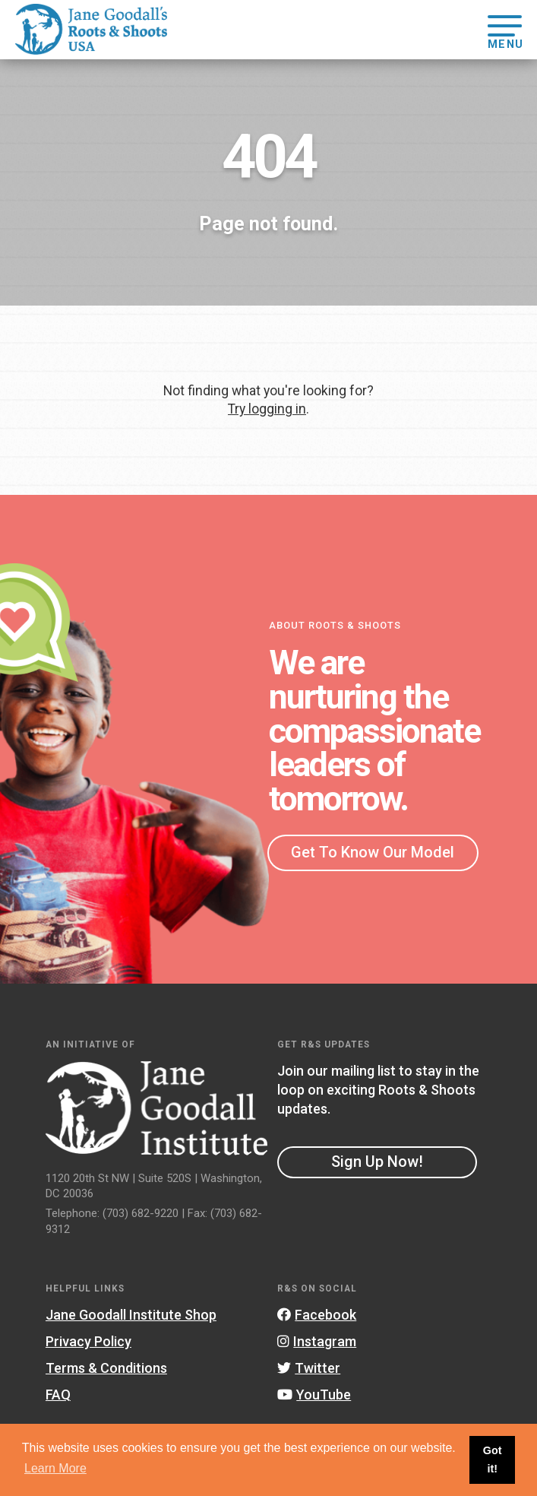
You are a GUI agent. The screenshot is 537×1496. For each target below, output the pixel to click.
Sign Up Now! (377, 1161)
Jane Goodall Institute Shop (131, 1315)
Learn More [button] (55, 1468)
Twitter (308, 1368)
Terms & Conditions (106, 1368)
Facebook (316, 1315)
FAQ (58, 1394)
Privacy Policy (88, 1341)
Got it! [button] (492, 1459)
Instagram (316, 1341)
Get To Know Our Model (372, 852)
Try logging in (267, 409)
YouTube (314, 1394)
